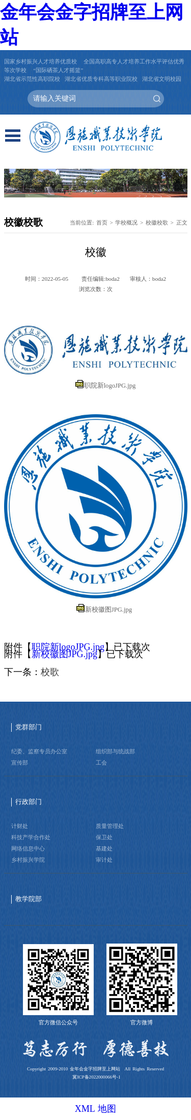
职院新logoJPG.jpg (110, 385)
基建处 (104, 848)
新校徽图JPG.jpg (108, 609)
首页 (101, 222)
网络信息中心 (28, 848)
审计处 (104, 860)
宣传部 (19, 762)
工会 (101, 762)
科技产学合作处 (30, 837)
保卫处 (104, 837)
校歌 (50, 672)
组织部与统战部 (115, 751)
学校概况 (126, 222)
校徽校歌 (157, 222)
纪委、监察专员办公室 (39, 751)
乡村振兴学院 (28, 860)
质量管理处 (110, 826)
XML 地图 (96, 1109)
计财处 (19, 826)
